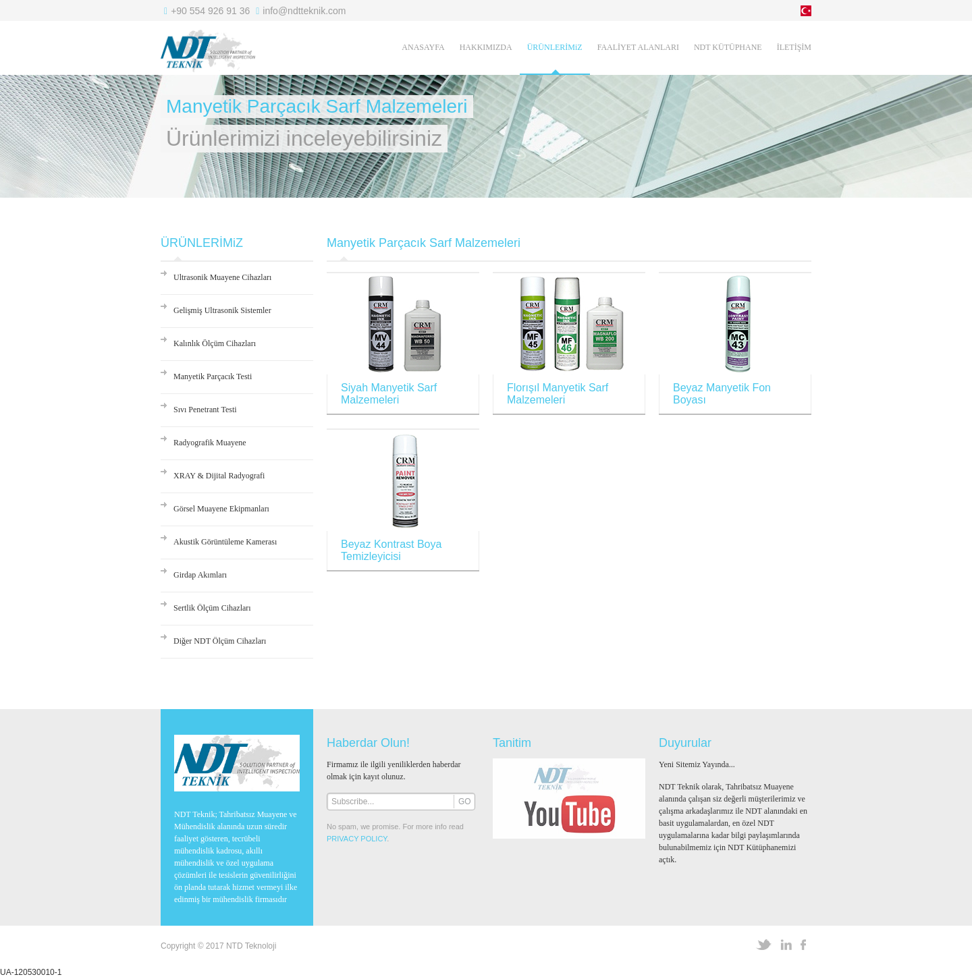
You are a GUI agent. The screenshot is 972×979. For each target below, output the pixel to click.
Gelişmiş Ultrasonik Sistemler (222, 310)
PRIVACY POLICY (357, 839)
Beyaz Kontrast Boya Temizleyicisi (391, 550)
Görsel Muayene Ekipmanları (221, 508)
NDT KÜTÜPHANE (728, 47)
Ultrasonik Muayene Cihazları (222, 277)
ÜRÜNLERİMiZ (555, 47)
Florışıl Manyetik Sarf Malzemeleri (557, 393)
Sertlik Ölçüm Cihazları (212, 608)
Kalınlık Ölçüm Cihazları (214, 343)
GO (464, 801)
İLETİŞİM (794, 47)
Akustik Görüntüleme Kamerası (225, 542)
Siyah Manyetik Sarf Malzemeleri (389, 393)
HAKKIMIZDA (486, 47)
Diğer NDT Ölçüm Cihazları (219, 641)
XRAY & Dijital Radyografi (219, 475)
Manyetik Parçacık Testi (212, 376)
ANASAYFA (423, 47)
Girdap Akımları (200, 575)
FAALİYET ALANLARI (638, 47)
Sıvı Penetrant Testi (205, 409)
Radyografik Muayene (209, 442)
